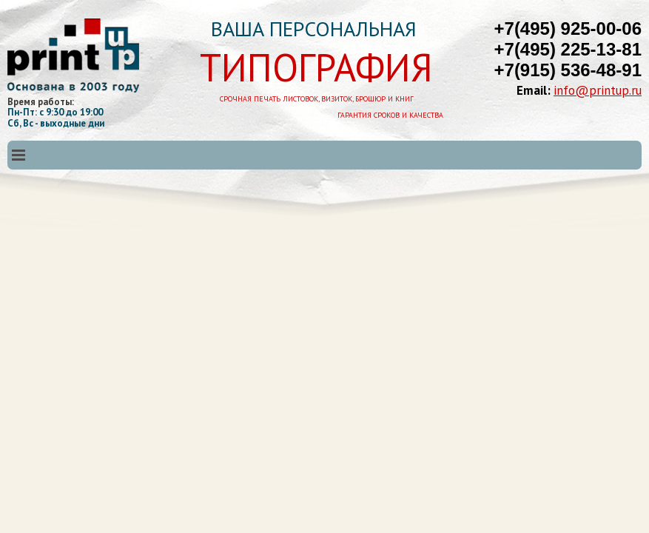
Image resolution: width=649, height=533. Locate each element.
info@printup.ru (598, 90)
